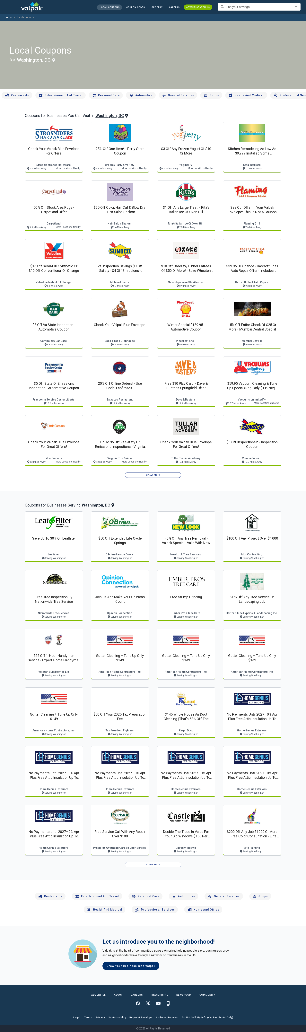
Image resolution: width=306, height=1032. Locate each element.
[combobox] (259, 7)
